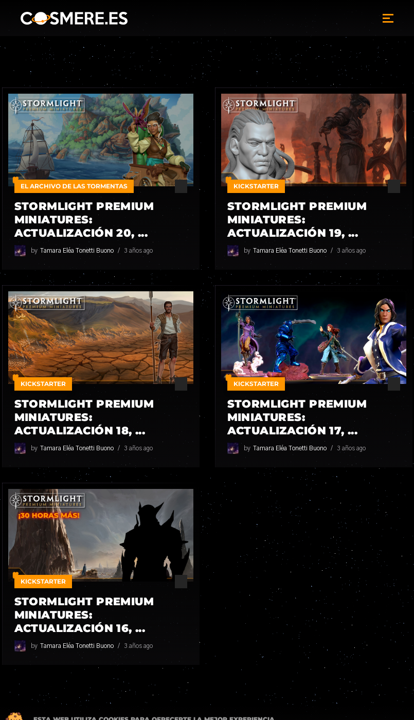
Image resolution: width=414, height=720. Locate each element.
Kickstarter (256, 186)
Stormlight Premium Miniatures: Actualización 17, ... (297, 417)
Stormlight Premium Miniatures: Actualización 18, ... (84, 417)
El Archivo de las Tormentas (74, 186)
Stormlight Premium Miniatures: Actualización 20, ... (84, 219)
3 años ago (138, 251)
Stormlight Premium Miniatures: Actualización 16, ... (84, 615)
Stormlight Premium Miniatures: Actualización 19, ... (297, 219)
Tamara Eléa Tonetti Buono (77, 251)
